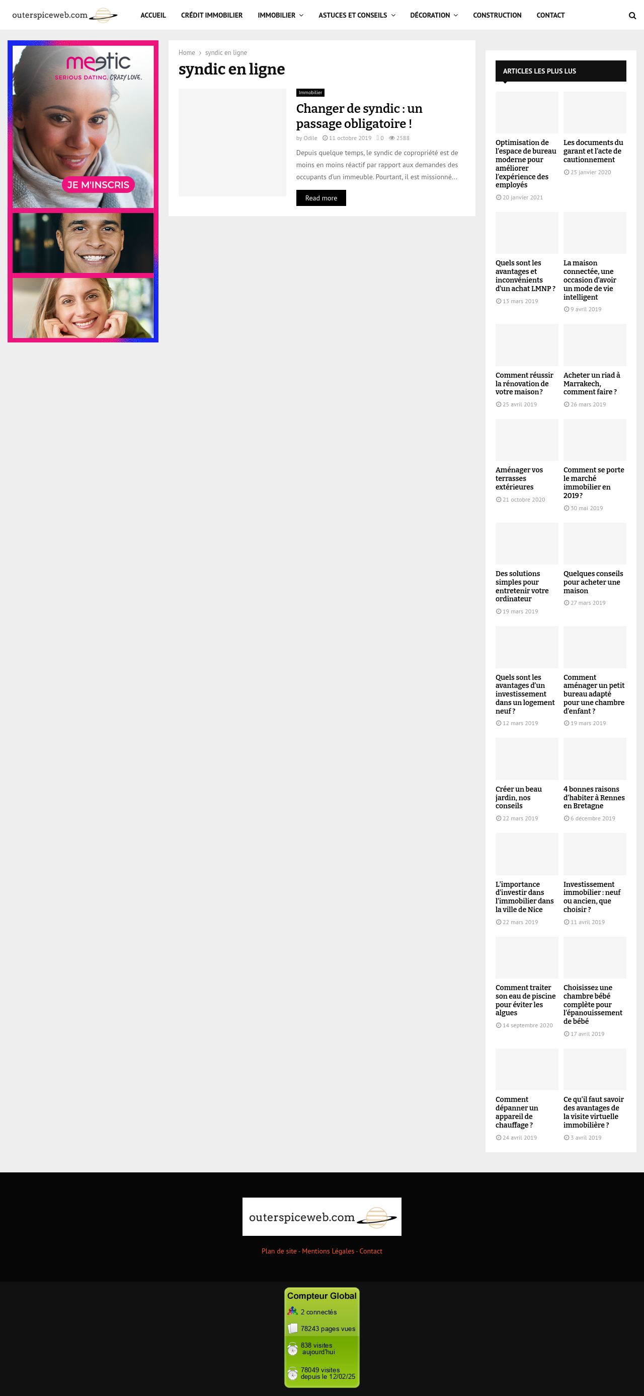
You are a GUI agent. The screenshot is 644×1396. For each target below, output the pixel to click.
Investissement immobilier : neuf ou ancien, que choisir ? (592, 897)
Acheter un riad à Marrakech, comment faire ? (592, 384)
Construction (497, 15)
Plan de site (279, 1250)
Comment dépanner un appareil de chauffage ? (517, 1112)
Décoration (430, 15)
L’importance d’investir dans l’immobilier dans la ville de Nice (525, 897)
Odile (310, 138)
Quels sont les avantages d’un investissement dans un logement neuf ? (525, 694)
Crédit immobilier (212, 15)
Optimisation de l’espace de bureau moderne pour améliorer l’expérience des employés (526, 163)
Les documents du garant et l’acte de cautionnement (593, 151)
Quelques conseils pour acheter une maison (593, 582)
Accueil (154, 15)
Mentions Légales (328, 1250)
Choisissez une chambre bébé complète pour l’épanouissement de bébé (593, 1005)
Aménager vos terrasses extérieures (519, 479)
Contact (551, 15)
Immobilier (277, 15)
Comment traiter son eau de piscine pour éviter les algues (526, 1000)
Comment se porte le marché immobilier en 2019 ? (594, 483)
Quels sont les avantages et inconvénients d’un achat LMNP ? (525, 276)
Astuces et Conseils (352, 15)
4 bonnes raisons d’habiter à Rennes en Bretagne (594, 798)
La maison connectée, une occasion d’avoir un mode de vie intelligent (590, 280)
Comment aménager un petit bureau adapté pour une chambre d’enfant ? (594, 694)
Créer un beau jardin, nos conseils (519, 798)
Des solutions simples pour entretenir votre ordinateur (522, 586)
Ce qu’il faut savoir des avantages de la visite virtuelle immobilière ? (594, 1112)
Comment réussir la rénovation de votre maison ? (524, 384)
